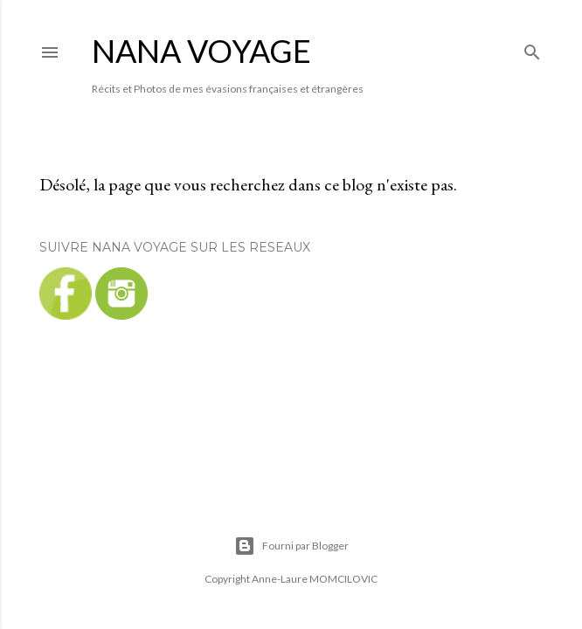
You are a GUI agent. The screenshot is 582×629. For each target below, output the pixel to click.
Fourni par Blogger (291, 546)
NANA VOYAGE (201, 50)
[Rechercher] (532, 48)
